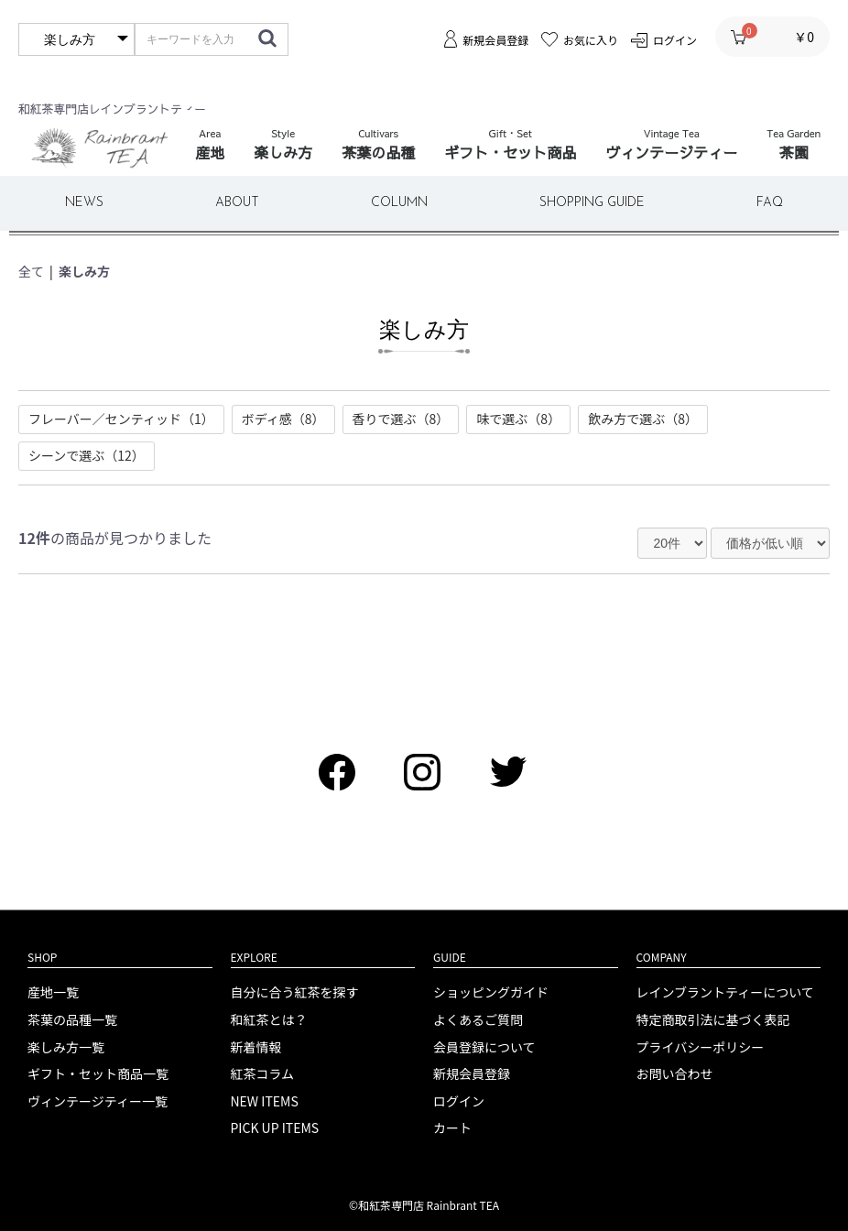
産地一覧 (53, 992)
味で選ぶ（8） (518, 418)
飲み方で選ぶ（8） (643, 418)
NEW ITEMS (265, 1101)
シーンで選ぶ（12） (86, 455)
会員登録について (484, 1047)
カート (452, 1128)
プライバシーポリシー (700, 1047)
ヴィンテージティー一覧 (97, 1101)
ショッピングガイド (491, 992)
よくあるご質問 (478, 1020)
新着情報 (256, 1047)
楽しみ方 (84, 271)
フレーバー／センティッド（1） (121, 418)
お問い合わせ (674, 1074)
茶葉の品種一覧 (72, 1020)
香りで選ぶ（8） (401, 418)
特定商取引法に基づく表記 (713, 1020)
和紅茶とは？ (269, 1020)
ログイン (458, 1101)
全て (31, 271)
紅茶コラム (263, 1074)
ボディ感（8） (283, 418)
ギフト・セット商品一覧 (98, 1074)
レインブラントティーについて (725, 992)
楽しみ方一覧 (65, 1047)
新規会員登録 (471, 1074)
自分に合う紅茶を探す (295, 992)
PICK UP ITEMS (275, 1128)
